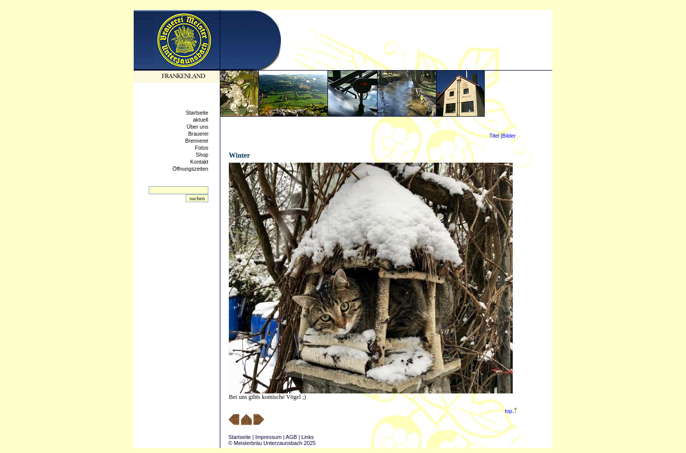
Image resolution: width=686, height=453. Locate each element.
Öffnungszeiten (191, 169)
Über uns (197, 127)
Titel (494, 136)
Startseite (197, 113)
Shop (202, 155)
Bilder (509, 136)
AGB (291, 437)
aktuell (200, 120)
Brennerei (196, 141)
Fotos (201, 148)
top (511, 411)
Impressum (268, 437)
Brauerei (198, 134)
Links (307, 437)
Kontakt (199, 162)
